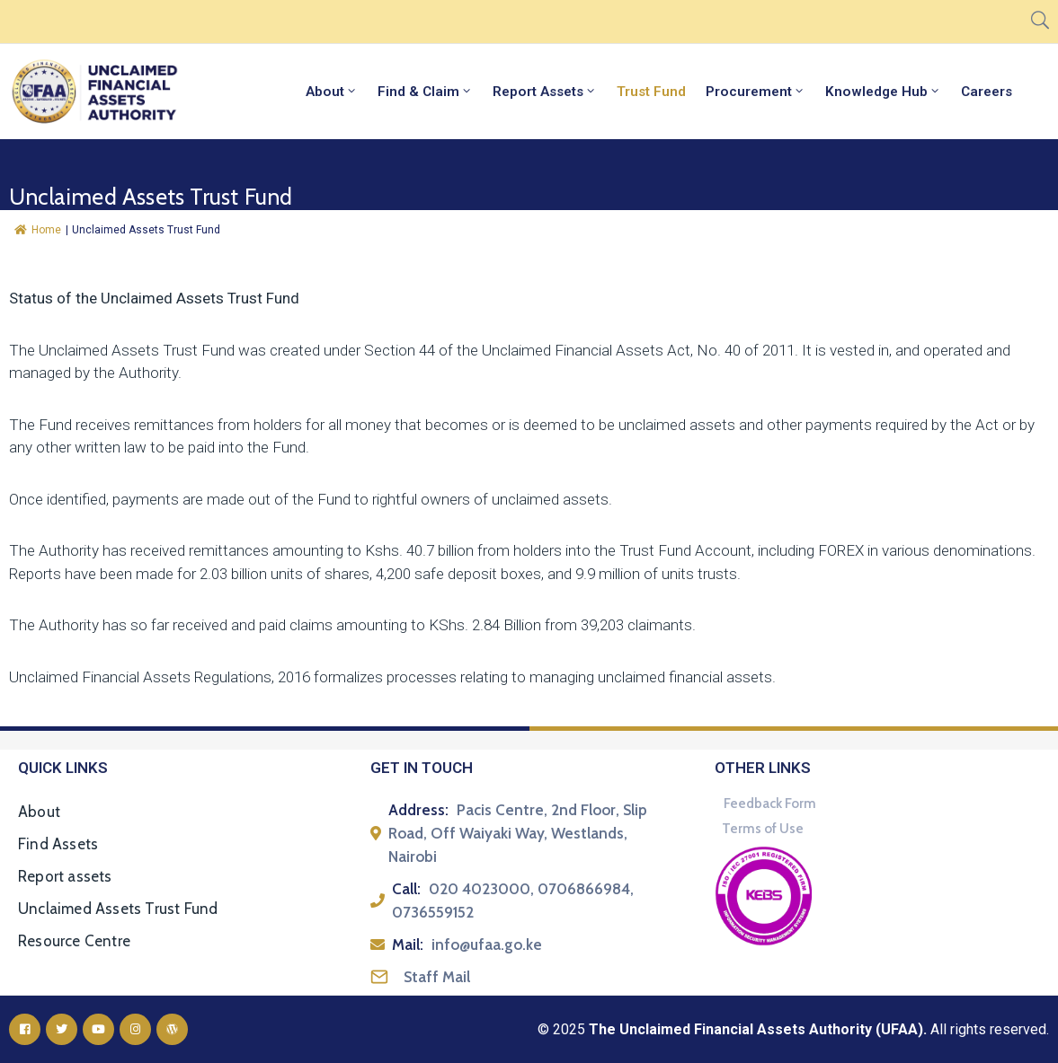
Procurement (755, 91)
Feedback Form (770, 803)
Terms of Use (763, 829)
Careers (986, 91)
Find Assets (58, 844)
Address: (418, 810)
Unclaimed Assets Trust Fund (118, 909)
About (332, 91)
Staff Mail (437, 977)
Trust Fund (651, 91)
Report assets (65, 876)
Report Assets (545, 91)
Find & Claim (425, 91)
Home (37, 230)
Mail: (407, 944)
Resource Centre (74, 941)
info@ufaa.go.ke (486, 944)
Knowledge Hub (883, 91)
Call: (406, 889)
